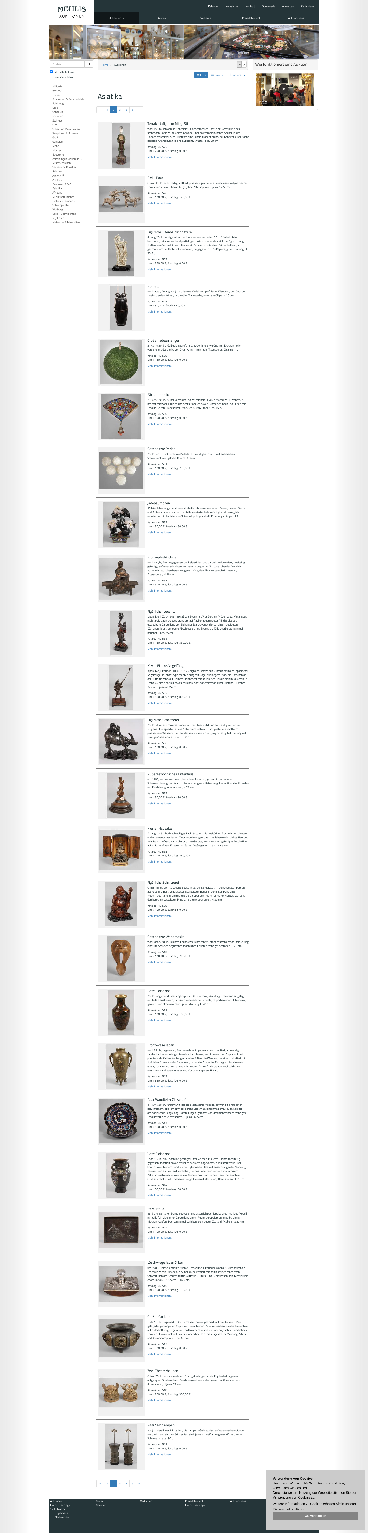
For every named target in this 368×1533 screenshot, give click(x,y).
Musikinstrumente (63, 197)
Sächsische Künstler (64, 167)
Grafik (55, 137)
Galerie (217, 75)
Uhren (55, 107)
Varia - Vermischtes (64, 213)
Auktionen (116, 18)
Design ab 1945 (61, 184)
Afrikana (57, 192)
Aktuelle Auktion (62, 72)
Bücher (56, 95)
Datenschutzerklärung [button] (289, 1509)
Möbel (56, 146)
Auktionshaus (296, 18)
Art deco (57, 180)
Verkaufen (206, 18)
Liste (201, 75)
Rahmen (57, 171)
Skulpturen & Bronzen (65, 133)
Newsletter (232, 6)
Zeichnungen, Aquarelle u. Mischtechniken (67, 161)
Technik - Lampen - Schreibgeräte (63, 203)
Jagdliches (58, 218)
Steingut (57, 120)
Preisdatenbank (251, 18)
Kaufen (161, 18)
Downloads (268, 6)
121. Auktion (57, 1509)
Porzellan (57, 116)
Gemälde (57, 141)
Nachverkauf (62, 1517)
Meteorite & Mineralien (66, 222)
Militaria (57, 86)
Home (104, 64)
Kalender (213, 6)
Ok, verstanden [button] (315, 1516)
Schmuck (57, 112)
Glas (55, 124)
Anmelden (288, 6)
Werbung (57, 209)
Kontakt (250, 6)
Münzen (56, 150)
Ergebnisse (61, 1513)
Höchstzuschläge (60, 1505)
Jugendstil (58, 175)
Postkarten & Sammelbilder (68, 99)
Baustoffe (58, 154)
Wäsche (57, 90)
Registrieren (308, 6)
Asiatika (57, 188)
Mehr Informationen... (160, 157)
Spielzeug (58, 103)
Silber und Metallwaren (66, 129)
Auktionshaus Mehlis (71, 12)
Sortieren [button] (236, 75)
